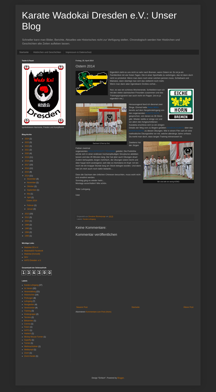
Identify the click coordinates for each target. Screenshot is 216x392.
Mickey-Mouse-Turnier (33, 337)
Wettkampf (28, 349)
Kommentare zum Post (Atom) (98, 312)
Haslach (27, 333)
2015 (27, 172)
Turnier (27, 343)
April (29, 197)
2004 (27, 221)
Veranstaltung (30, 291)
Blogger (120, 378)
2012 (27, 217)
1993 (27, 236)
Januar (30, 209)
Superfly (27, 340)
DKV (26, 257)
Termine (27, 317)
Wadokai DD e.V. (31, 247)
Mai (29, 194)
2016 (27, 168)
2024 (27, 139)
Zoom (26, 353)
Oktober (30, 186)
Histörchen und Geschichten (47, 52)
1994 (27, 232)
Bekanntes (28, 321)
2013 (27, 214)
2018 (27, 161)
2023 (27, 142)
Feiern (27, 327)
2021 (27, 150)
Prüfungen (28, 298)
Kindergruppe (30, 314)
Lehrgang (28, 301)
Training (27, 311)
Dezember (31, 179)
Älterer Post (188, 307)
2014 (27, 176)
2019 (27, 157)
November (31, 182)
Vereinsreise (29, 308)
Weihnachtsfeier (31, 346)
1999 (27, 225)
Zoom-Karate (29, 356)
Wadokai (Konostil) (32, 254)
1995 (27, 228)
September (32, 190)
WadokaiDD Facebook (33, 251)
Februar (30, 205)
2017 (27, 165)
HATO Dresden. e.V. (32, 260)
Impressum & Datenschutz (79, 52)
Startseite (24, 52)
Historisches (29, 295)
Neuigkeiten (29, 304)
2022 (27, 146)
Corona (27, 324)
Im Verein (28, 288)
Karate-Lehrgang (89, 219)
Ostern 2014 (32, 200)
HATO (26, 330)
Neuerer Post (82, 307)
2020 (27, 153)
